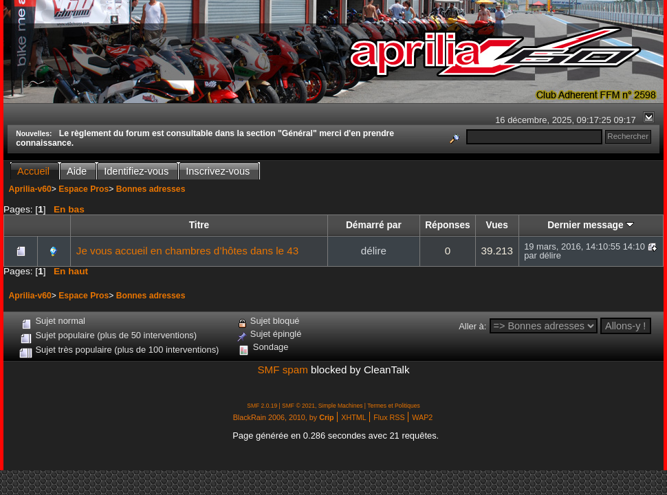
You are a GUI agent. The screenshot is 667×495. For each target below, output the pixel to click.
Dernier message (590, 225)
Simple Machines (340, 405)
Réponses (447, 225)
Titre (199, 225)
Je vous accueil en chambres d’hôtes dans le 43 (187, 250)
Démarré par (374, 225)
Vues (497, 225)
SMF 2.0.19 (262, 405)
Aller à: (472, 326)
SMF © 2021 (298, 405)
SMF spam (282, 369)
